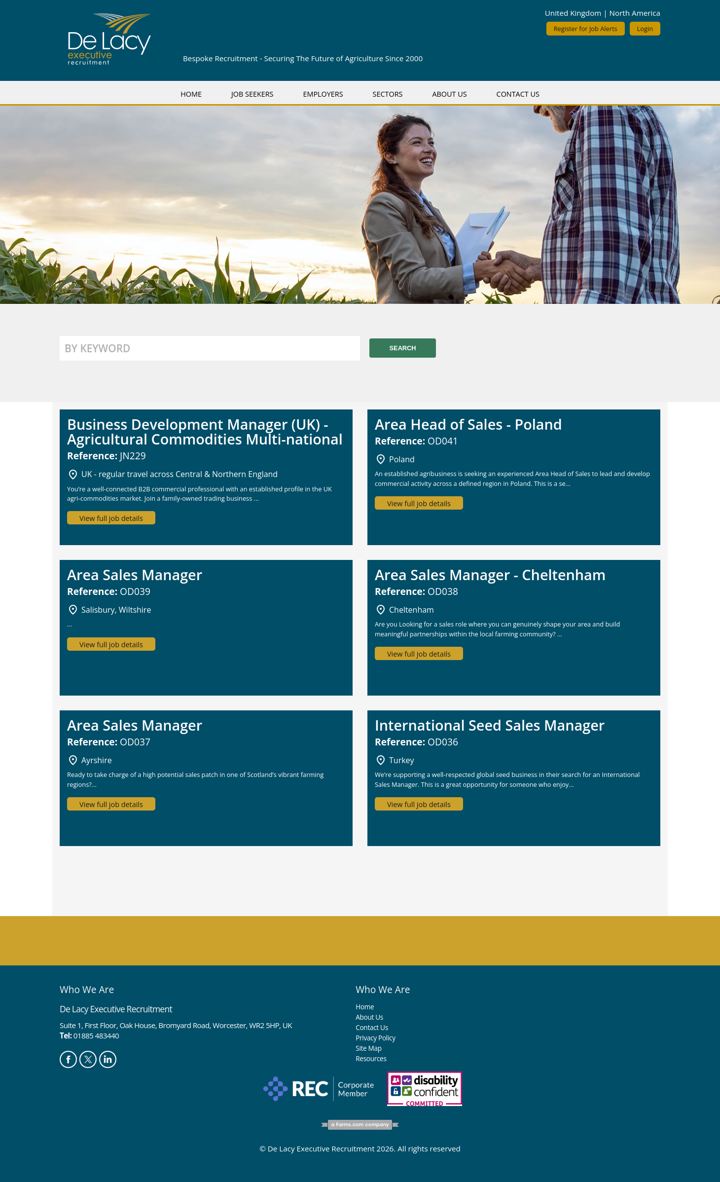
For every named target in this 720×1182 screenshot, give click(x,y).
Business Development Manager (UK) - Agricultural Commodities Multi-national (205, 431)
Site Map (368, 1048)
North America (635, 13)
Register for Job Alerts (585, 28)
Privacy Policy (375, 1037)
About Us (449, 94)
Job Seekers (252, 94)
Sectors (388, 94)
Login (645, 28)
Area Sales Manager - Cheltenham (490, 574)
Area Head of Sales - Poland (468, 424)
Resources (371, 1058)
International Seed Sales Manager (490, 725)
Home (191, 94)
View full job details (111, 518)
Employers (323, 94)
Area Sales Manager (134, 574)
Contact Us (518, 94)
